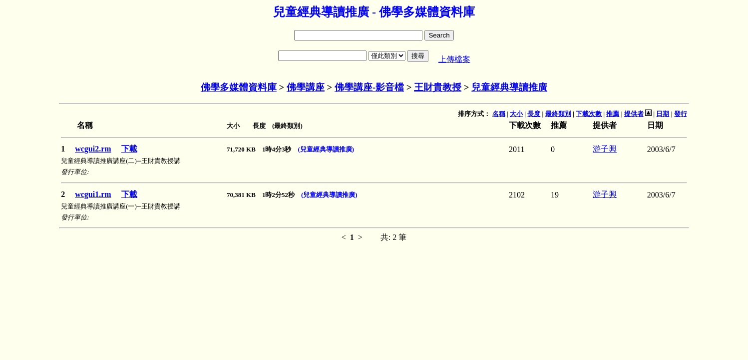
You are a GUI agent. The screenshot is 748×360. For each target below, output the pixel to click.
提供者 (634, 114)
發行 (680, 114)
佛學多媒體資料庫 (239, 87)
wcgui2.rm (93, 148)
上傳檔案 (454, 59)
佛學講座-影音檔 (369, 87)
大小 (516, 114)
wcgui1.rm (93, 194)
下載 (129, 148)
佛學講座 (306, 87)
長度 (533, 114)
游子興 (605, 148)
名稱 (498, 114)
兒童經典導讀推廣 (509, 87)
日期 (662, 114)
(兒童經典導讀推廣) (326, 149)
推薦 (612, 114)
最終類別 (558, 114)
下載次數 (589, 114)
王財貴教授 (437, 87)
